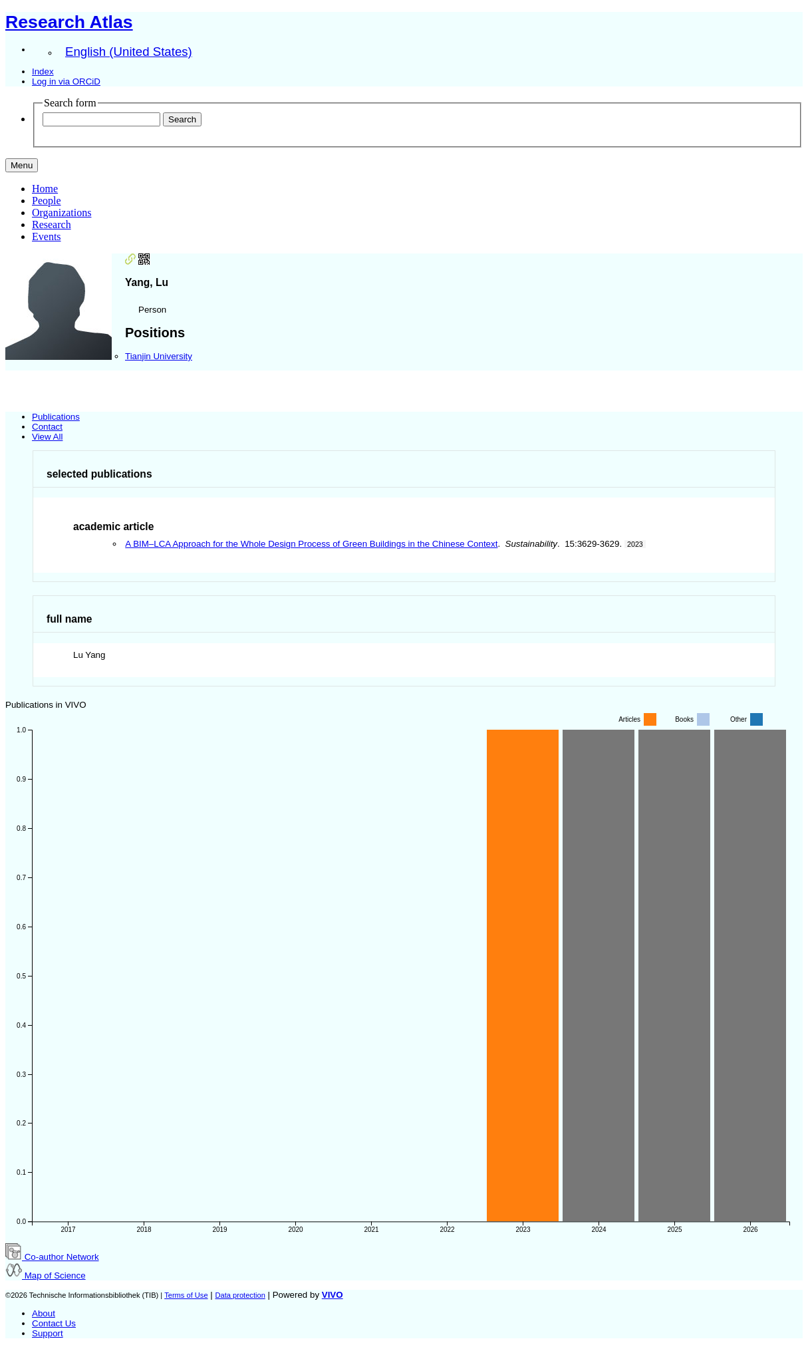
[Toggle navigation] (21, 165)
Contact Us (54, 1323)
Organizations (61, 212)
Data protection (240, 1295)
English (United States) (128, 52)
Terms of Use (185, 1295)
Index (43, 71)
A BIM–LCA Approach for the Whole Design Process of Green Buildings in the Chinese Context (311, 544)
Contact (47, 427)
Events (46, 236)
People (46, 200)
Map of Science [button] (45, 1275)
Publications (56, 417)
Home (45, 188)
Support (47, 1333)
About (43, 1313)
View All (47, 437)
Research (51, 224)
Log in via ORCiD (66, 81)
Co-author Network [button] (52, 1257)
